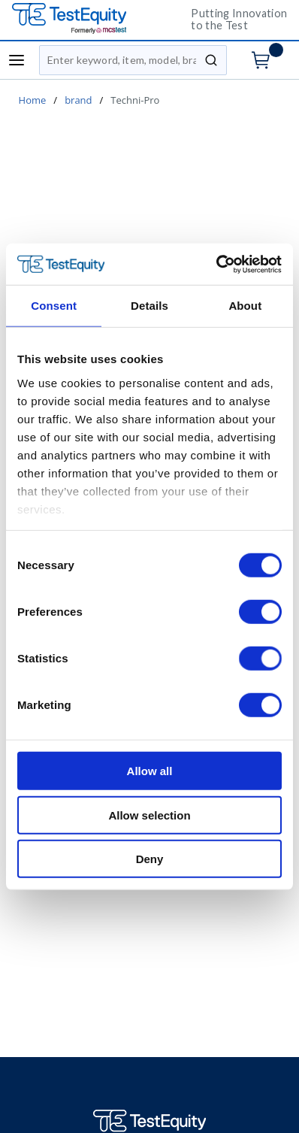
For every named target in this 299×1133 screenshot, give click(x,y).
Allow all (150, 771)
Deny (150, 859)
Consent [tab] (54, 305)
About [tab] (244, 305)
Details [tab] (149, 305)
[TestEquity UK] (90, 19)
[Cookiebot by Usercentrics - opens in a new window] (216, 264)
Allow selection (149, 814)
